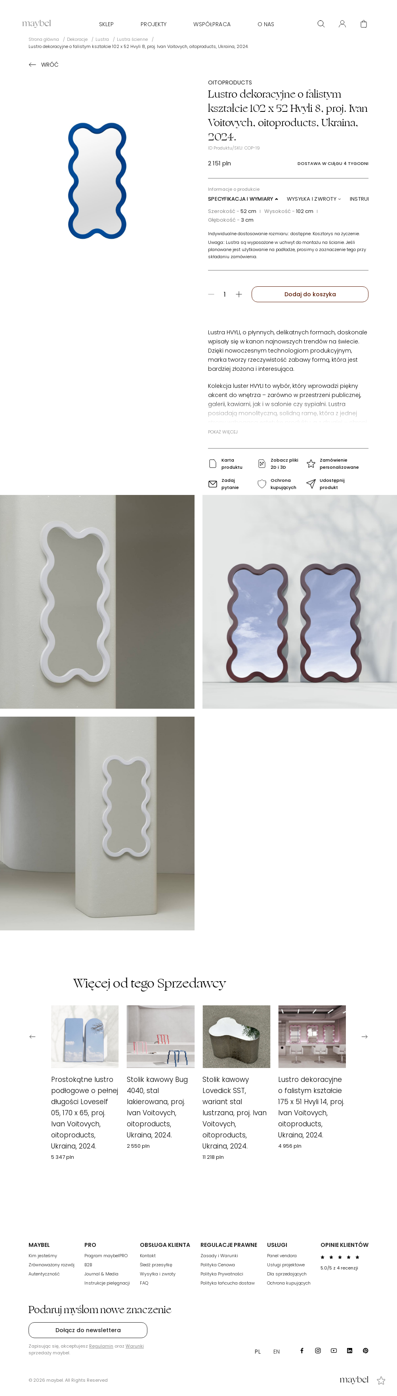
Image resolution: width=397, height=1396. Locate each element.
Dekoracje (77, 39)
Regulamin (101, 1346)
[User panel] (342, 24)
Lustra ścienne (132, 39)
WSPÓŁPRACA (211, 24)
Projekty (153, 24)
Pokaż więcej (223, 432)
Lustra (102, 39)
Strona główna (44, 39)
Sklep (106, 24)
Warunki (135, 1346)
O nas (266, 24)
